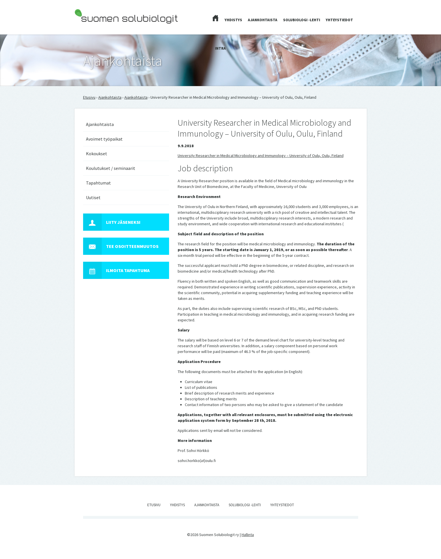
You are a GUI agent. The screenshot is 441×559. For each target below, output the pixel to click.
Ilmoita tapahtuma (116, 270)
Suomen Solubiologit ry (94, 27)
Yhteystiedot (339, 20)
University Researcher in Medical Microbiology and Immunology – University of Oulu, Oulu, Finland (261, 155)
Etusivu (89, 97)
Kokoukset (96, 153)
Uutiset (93, 197)
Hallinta (248, 534)
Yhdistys (233, 20)
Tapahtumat (98, 183)
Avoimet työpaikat (104, 139)
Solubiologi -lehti (301, 20)
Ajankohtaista (262, 20)
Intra (220, 48)
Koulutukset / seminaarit (110, 168)
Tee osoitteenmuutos (120, 246)
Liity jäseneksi (111, 222)
